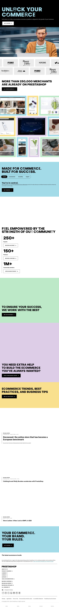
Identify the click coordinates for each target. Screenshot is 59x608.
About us (5, 569)
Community (40, 605)
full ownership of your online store (20, 184)
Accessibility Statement (38, 598)
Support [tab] (27, 176)
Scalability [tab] (20, 176)
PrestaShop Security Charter (50, 598)
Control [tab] (4, 176)
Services (29, 605)
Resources (52, 605)
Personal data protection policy (25, 598)
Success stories (6, 433)
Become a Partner (7, 581)
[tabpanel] (29, 187)
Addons (18, 605)
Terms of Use (15, 598)
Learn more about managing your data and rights (43, 561)
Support (4, 577)
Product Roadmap (7, 571)
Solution (7, 605)
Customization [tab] (12, 176)
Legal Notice (9, 598)
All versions (6, 587)
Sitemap (3, 598)
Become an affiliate (8, 585)
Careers (4, 573)
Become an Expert (7, 583)
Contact (4, 575)
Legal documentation (8, 578)
